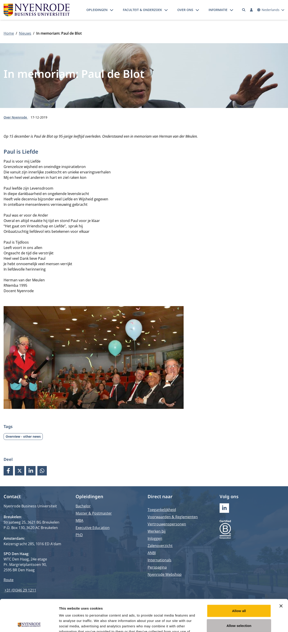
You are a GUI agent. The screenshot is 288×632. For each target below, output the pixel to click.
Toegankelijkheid (162, 509)
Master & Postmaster (94, 513)
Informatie (218, 10)
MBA (79, 520)
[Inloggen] (251, 10)
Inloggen (155, 538)
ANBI (152, 552)
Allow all (239, 579)
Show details (236, 623)
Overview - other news (23, 436)
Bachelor (83, 506)
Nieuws (25, 33)
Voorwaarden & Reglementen (173, 516)
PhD (79, 534)
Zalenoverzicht (160, 545)
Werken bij (157, 531)
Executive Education (93, 527)
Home (9, 33)
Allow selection (239, 594)
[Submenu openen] (111, 10)
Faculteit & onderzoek (142, 10)
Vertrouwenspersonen (167, 524)
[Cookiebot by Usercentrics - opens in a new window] (29, 623)
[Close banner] (281, 574)
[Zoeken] (244, 10)
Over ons (185, 10)
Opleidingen (97, 10)
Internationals (159, 560)
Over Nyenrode (16, 117)
